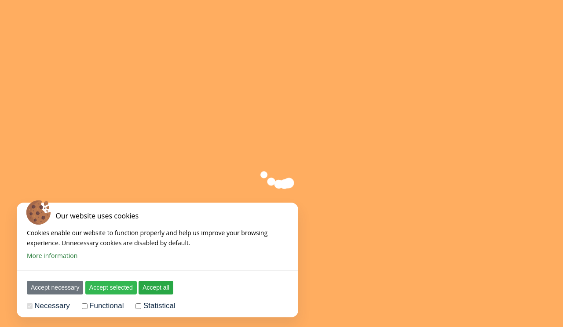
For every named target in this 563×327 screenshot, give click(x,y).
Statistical (159, 306)
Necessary (51, 306)
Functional (106, 306)
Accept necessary (55, 287)
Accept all (156, 287)
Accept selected (111, 287)
